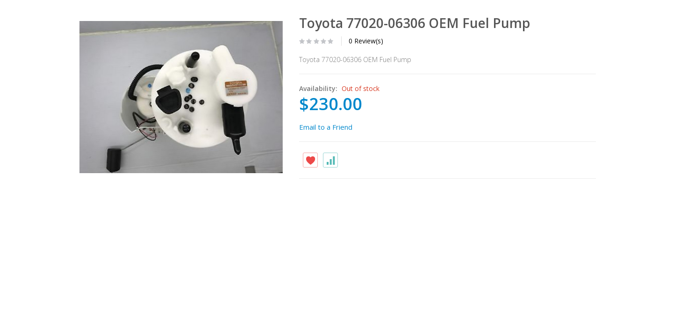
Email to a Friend (325, 127)
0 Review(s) (366, 40)
